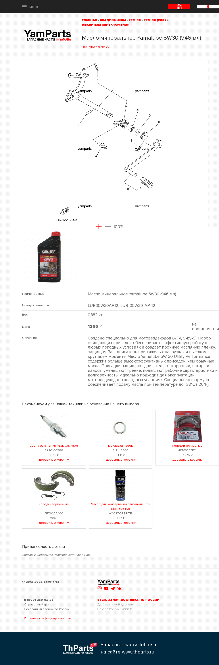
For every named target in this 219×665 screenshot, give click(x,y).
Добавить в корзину (54, 459)
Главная (89, 20)
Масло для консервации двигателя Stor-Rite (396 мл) (120, 506)
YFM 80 (135, 20)
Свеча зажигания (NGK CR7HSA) (54, 446)
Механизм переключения (105, 25)
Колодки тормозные (187, 446)
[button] (30, 6)
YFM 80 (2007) (156, 20)
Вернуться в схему (95, 47)
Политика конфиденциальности (47, 618)
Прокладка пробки (120, 446)
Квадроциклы (113, 20)
